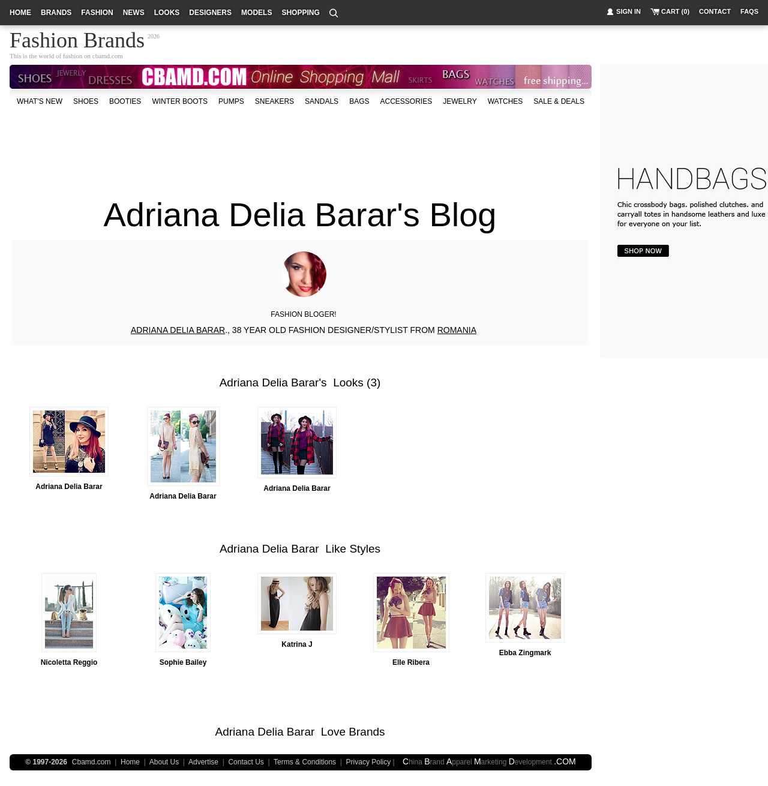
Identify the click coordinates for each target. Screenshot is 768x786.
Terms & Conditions (305, 762)
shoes (85, 101)
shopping (300, 12)
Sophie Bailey (183, 662)
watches (505, 101)
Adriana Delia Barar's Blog (299, 214)
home (20, 12)
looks (167, 12)
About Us (164, 762)
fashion (97, 12)
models (256, 12)
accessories (406, 101)
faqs (749, 11)
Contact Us (245, 762)
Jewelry (459, 101)
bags (359, 101)
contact (715, 11)
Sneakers (274, 101)
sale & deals (558, 101)
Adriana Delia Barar (269, 382)
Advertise (203, 762)
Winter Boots (180, 101)
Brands (367, 731)
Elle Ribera (411, 662)
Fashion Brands (77, 38)
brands (56, 12)
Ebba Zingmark (525, 653)
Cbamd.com (91, 762)
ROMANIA (456, 330)
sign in (628, 11)
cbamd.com (107, 55)
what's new (39, 101)
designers (210, 12)
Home (130, 762)
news (134, 12)
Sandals (321, 101)
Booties (125, 101)
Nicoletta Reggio (69, 662)
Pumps (231, 101)
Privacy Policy (368, 762)
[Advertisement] (301, 146)
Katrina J (296, 644)
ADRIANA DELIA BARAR (178, 330)
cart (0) (675, 11)
